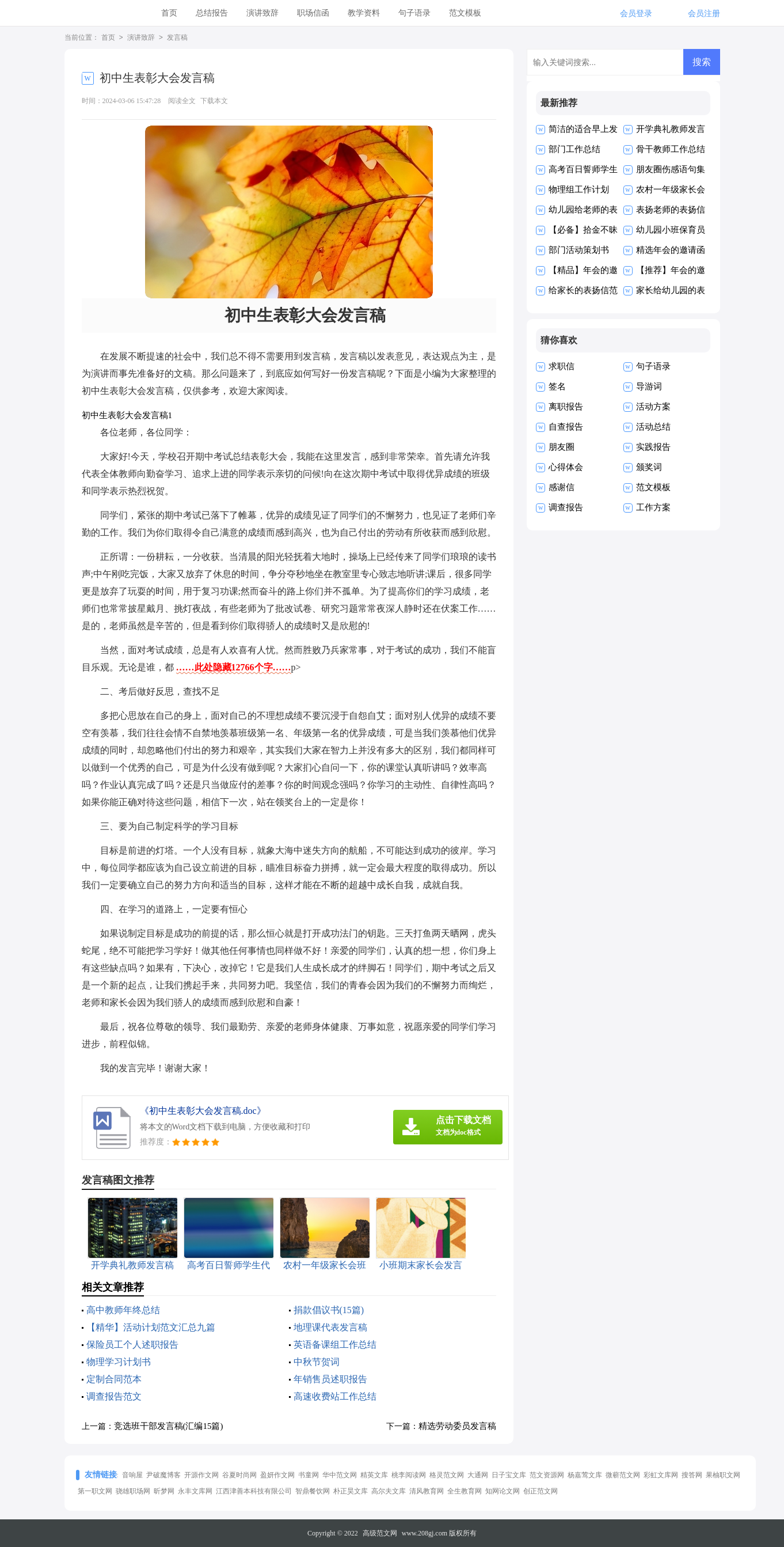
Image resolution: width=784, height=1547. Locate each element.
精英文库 (374, 1475)
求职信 (561, 366)
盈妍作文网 (277, 1475)
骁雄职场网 (133, 1491)
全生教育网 (464, 1491)
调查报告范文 (114, 1396)
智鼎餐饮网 (312, 1491)
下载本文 (214, 101)
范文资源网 (547, 1475)
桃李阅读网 (408, 1475)
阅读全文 (182, 101)
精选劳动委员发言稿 (457, 1426)
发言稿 (177, 38)
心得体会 (566, 467)
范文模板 (465, 13)
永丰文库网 (195, 1491)
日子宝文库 (509, 1475)
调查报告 (566, 507)
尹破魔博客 (163, 1475)
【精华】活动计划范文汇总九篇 (150, 1327)
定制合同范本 (114, 1379)
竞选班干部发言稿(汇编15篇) (168, 1426)
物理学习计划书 (118, 1362)
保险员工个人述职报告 (132, 1344)
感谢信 (561, 487)
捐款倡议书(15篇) (329, 1310)
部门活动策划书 (579, 250)
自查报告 (566, 426)
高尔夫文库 (388, 1491)
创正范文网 (540, 1491)
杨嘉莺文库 (585, 1475)
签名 (557, 386)
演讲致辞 (262, 13)
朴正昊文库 (350, 1491)
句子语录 (414, 13)
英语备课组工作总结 (335, 1344)
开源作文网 (201, 1475)
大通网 (477, 1475)
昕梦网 (164, 1491)
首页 (169, 13)
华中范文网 (339, 1475)
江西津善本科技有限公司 (254, 1491)
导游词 (649, 386)
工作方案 (653, 507)
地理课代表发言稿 (330, 1327)
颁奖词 (649, 467)
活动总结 (653, 426)
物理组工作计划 (579, 189)
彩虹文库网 (661, 1475)
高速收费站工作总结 (335, 1396)
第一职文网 (95, 1491)
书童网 (308, 1475)
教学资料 (364, 13)
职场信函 (313, 13)
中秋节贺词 (317, 1362)
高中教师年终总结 (123, 1310)
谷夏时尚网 (239, 1475)
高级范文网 (380, 1533)
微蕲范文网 (623, 1475)
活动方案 (653, 406)
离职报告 (566, 406)
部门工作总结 (574, 149)
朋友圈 (561, 447)
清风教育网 (426, 1491)
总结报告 (212, 13)
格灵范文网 (446, 1475)
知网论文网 (502, 1491)
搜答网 (692, 1475)
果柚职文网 (723, 1475)
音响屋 (132, 1475)
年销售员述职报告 (330, 1379)
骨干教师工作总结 (670, 149)
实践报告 (653, 447)
